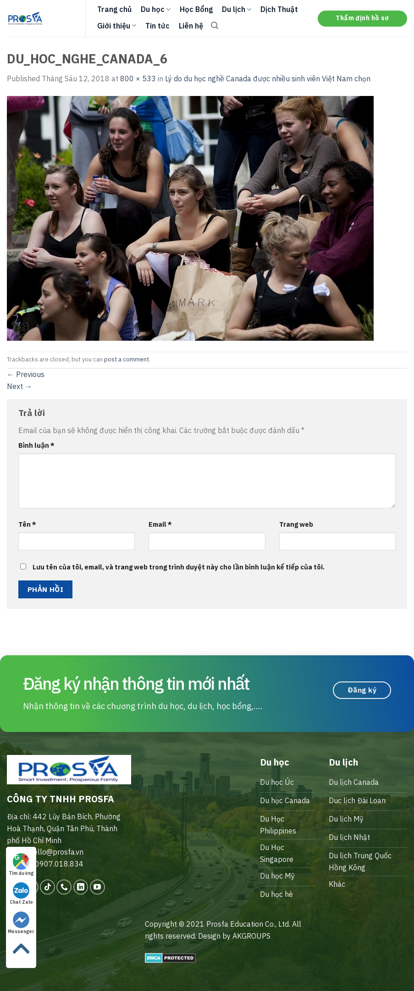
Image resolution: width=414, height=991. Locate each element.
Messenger (21, 923)
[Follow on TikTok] (47, 887)
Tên (27, 524)
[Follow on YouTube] (97, 887)
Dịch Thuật (279, 9)
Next (19, 386)
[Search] (214, 25)
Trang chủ (114, 9)
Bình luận (36, 445)
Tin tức (157, 25)
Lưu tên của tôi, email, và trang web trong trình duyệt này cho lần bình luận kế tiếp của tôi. (179, 567)
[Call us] (64, 887)
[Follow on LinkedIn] (80, 887)
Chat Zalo (21, 893)
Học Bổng (196, 9)
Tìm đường (21, 864)
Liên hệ (191, 25)
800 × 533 (138, 78)
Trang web (296, 524)
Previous (25, 374)
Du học (156, 9)
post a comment (126, 359)
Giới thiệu (116, 25)
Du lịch (236, 9)
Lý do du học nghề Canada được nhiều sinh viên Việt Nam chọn (267, 78)
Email (160, 524)
